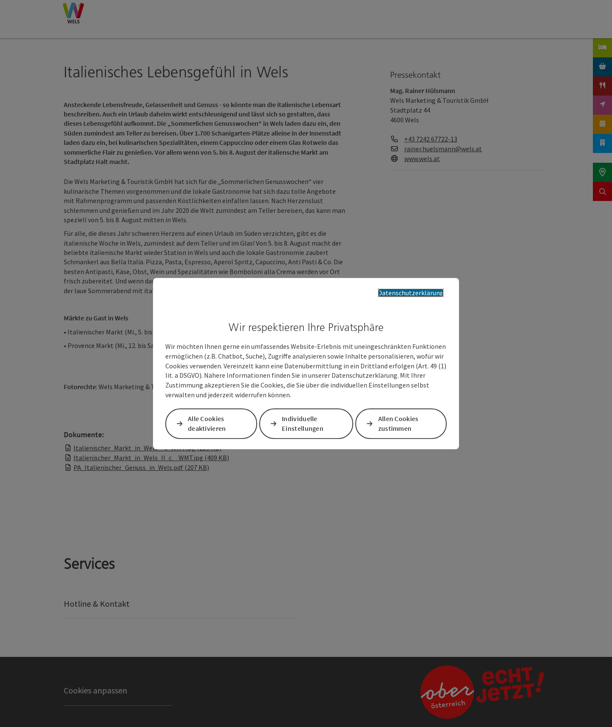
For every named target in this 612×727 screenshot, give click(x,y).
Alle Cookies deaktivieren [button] (207, 423)
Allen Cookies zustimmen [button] (398, 423)
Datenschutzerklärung (411, 293)
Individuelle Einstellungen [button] (302, 423)
